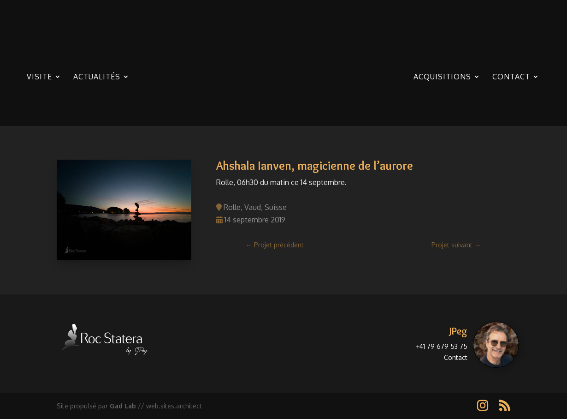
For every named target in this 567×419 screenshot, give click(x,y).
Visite (39, 77)
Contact (511, 77)
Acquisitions (442, 77)
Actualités (96, 77)
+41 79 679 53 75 (441, 346)
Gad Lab (123, 406)
